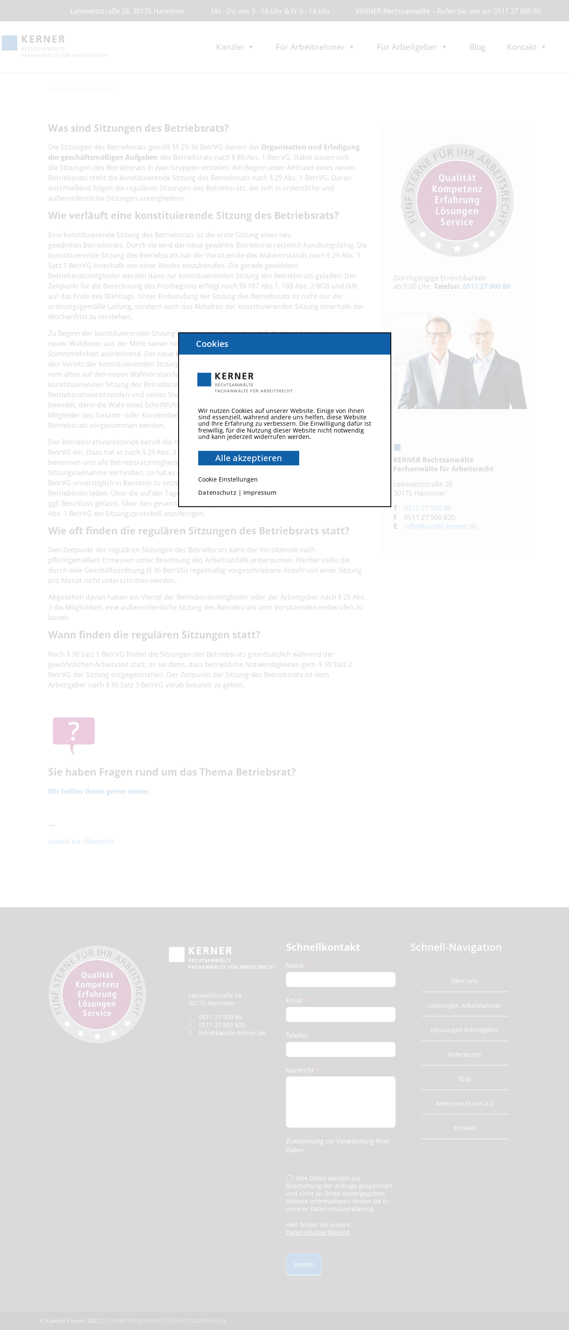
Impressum (260, 492)
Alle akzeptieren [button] (248, 458)
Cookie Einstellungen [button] (228, 479)
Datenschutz (217, 492)
